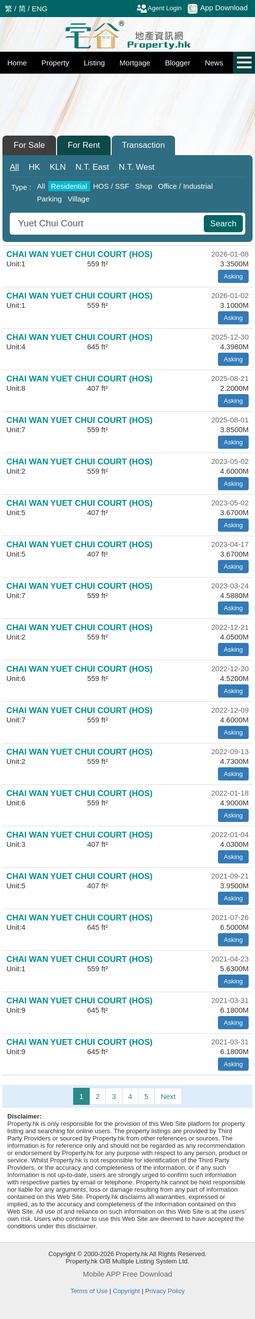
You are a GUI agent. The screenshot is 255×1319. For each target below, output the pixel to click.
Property (55, 63)
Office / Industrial (185, 186)
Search (223, 223)
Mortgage (134, 63)
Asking (233, 276)
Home (17, 63)
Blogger (177, 63)
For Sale (29, 145)
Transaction (143, 145)
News (214, 63)
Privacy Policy (165, 1291)
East (92, 167)
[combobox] (108, 224)
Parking (49, 199)
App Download (218, 8)
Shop (143, 186)
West (137, 167)
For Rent (84, 145)
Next (168, 1096)
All (14, 167)
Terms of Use (89, 1291)
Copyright (126, 1291)
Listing (94, 63)
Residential (69, 186)
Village (79, 199)
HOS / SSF (111, 186)
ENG (40, 8)
